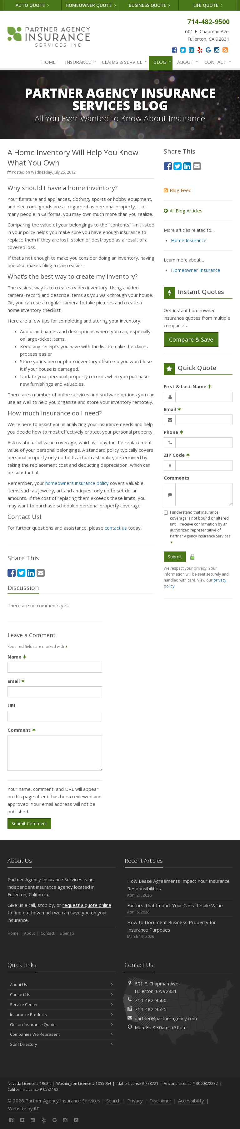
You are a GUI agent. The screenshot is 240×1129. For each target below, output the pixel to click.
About (186, 61)
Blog (161, 61)
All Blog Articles (183, 210)
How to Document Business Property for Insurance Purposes (178, 929)
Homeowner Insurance (195, 270)
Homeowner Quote (91, 5)
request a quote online (86, 905)
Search (113, 1100)
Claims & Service (123, 61)
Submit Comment (29, 823)
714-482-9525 (151, 1009)
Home (48, 62)
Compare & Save (191, 339)
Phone (173, 432)
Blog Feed (178, 190)
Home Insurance (189, 240)
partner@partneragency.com (166, 1018)
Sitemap (67, 933)
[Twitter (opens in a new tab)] (183, 50)
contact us (116, 528)
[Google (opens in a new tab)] (208, 50)
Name (17, 656)
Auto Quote (32, 5)
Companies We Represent (61, 1034)
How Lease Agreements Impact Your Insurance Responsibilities (178, 888)
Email (16, 681)
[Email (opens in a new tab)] (41, 572)
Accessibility (191, 1100)
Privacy (135, 1100)
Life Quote (207, 5)
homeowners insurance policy (77, 483)
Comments (176, 478)
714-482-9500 (151, 1000)
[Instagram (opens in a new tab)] (216, 50)
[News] (225, 50)
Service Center (61, 1004)
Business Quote (149, 5)
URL (12, 705)
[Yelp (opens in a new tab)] (199, 50)
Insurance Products (61, 1014)
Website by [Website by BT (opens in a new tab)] (23, 1108)
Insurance (79, 61)
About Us (61, 984)
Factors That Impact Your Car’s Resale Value (178, 908)
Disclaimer (160, 1100)
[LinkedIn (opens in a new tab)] (191, 50)
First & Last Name (188, 386)
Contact (216, 61)
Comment (22, 730)
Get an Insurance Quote (61, 1024)
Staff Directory (61, 1044)
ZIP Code (177, 455)
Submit (175, 557)
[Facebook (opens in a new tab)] (174, 50)
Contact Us (61, 994)
